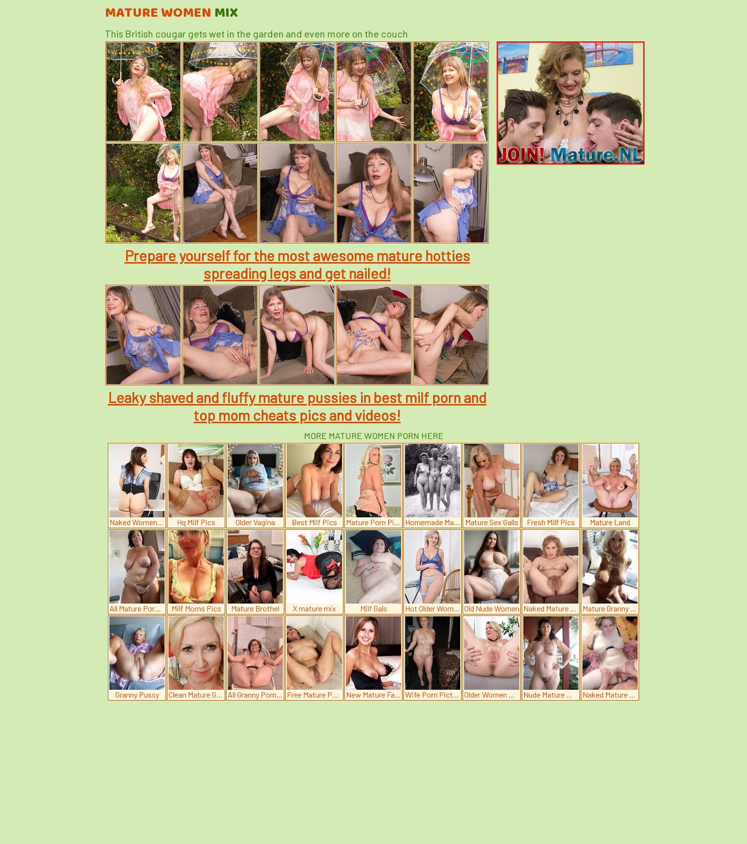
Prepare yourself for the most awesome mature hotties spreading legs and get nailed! (297, 264)
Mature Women (171, 13)
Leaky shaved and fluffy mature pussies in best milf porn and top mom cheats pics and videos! (297, 406)
